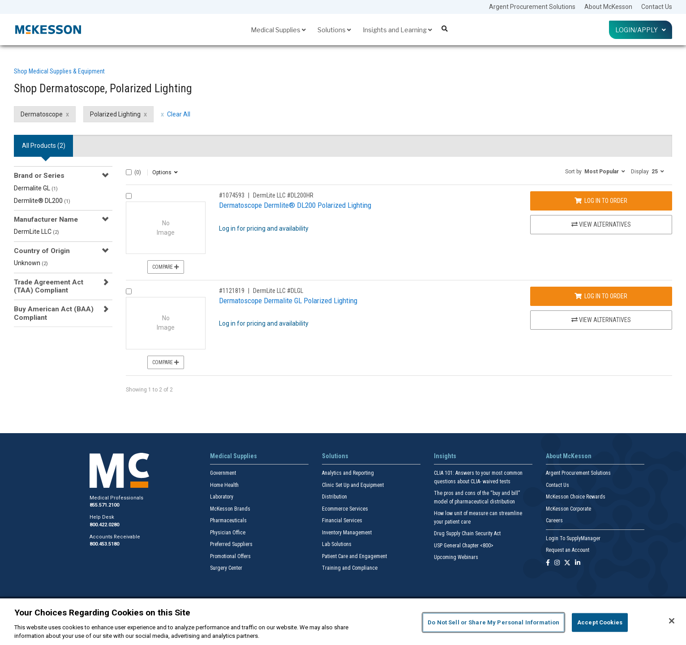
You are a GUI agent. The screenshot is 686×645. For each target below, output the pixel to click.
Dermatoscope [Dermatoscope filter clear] (42, 114)
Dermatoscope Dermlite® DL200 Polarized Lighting (295, 205)
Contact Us (656, 6)
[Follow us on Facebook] (548, 563)
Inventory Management (347, 532)
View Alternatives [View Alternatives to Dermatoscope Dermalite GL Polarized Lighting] (601, 319)
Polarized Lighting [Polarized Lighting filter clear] (115, 114)
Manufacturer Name (46, 219)
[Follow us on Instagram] (557, 563)
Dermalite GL (36, 188)
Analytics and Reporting (348, 473)
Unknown (31, 263)
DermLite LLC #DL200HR (283, 195)
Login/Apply (640, 30)
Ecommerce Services (345, 509)
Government (223, 473)
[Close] (672, 621)
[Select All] (129, 172)
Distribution (334, 497)
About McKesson (608, 6)
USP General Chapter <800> (463, 545)
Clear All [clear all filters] (178, 114)
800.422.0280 (104, 525)
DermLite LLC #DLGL (278, 290)
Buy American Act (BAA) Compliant (54, 313)
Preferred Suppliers (231, 544)
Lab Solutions (337, 544)
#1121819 (231, 290)
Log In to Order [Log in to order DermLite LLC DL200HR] (601, 200)
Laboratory (221, 497)
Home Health (224, 485)
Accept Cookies (599, 622)
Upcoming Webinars (456, 557)
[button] (595, 171)
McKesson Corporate (568, 509)
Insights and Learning (397, 30)
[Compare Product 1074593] (129, 196)
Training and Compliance (349, 568)
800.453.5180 (104, 544)
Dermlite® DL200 (42, 200)
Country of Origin (42, 251)
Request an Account (567, 550)
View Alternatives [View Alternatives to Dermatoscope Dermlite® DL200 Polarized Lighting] (601, 224)
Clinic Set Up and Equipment (353, 485)
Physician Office (227, 532)
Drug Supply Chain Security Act (467, 533)
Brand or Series (39, 176)
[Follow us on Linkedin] (577, 563)
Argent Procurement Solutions (532, 6)
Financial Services (342, 520)
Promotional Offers (230, 556)
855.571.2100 (104, 505)
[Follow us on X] (567, 563)
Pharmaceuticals (228, 520)
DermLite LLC (36, 231)
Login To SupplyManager (573, 538)
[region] (343, 621)
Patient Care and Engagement (354, 556)
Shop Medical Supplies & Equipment (59, 71)
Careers (554, 520)
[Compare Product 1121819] (129, 291)
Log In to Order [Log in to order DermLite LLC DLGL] (601, 296)
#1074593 (231, 195)
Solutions (334, 30)
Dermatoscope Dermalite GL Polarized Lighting (288, 300)
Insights (445, 456)
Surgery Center (226, 568)
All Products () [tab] (43, 145)
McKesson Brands (230, 509)
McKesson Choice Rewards (575, 497)
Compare (165, 267)
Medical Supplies (278, 30)
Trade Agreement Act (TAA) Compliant (48, 286)
